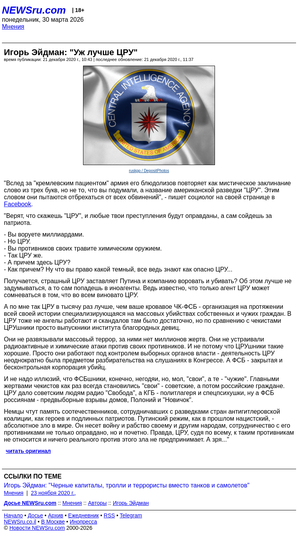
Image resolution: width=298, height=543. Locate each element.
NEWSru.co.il (20, 522)
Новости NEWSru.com (37, 528)
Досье (35, 515)
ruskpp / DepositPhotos (149, 171)
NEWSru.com (34, 10)
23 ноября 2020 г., (53, 493)
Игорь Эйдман (131, 503)
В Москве (53, 522)
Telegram (131, 515)
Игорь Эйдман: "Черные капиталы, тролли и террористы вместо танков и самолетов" (126, 485)
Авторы (97, 503)
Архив (55, 515)
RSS (109, 515)
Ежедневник (83, 515)
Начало (13, 515)
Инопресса (83, 522)
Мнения (13, 26)
